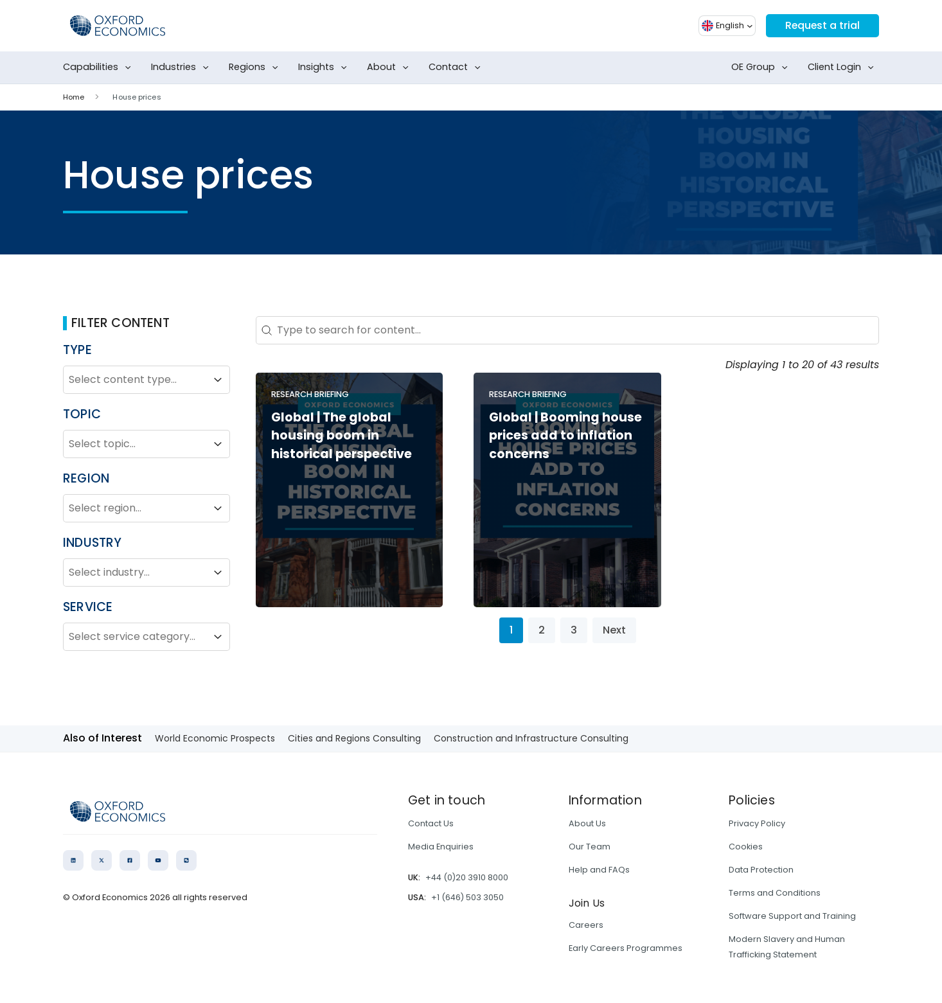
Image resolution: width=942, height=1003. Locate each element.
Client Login (843, 67)
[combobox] (135, 379)
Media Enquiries (441, 846)
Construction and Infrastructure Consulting (531, 738)
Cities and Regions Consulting (354, 738)
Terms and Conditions (775, 892)
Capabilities (99, 67)
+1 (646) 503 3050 (467, 897)
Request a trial (822, 25)
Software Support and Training (792, 915)
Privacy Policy (757, 823)
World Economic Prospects (215, 738)
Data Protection (761, 869)
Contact (457, 67)
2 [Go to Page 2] (541, 630)
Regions (256, 67)
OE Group (762, 67)
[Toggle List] (217, 379)
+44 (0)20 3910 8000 (466, 877)
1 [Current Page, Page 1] (511, 630)
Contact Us (431, 823)
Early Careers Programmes (625, 948)
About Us (587, 823)
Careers (586, 924)
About (390, 67)
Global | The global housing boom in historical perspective (341, 436)
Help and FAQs (599, 869)
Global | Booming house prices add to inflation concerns (565, 436)
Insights (325, 67)
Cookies (746, 846)
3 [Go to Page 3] (574, 630)
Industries (182, 67)
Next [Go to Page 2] (614, 630)
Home (73, 97)
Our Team (589, 846)
